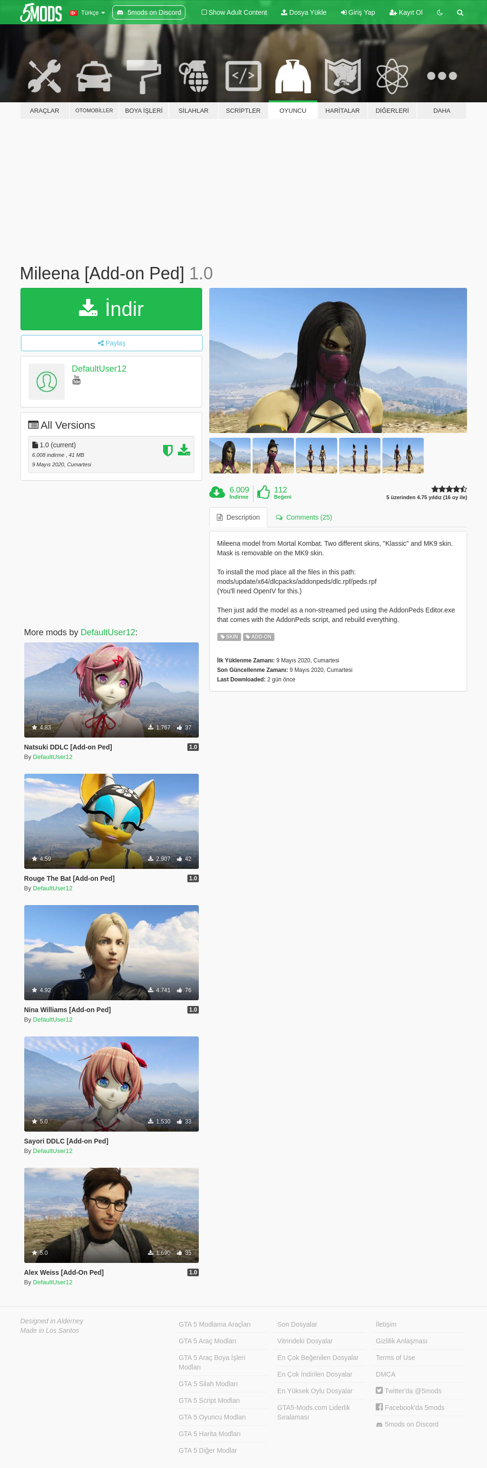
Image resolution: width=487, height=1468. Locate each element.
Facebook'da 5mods (410, 1407)
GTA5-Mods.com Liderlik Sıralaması (313, 1412)
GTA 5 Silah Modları (208, 1384)
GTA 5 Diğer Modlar (208, 1450)
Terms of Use (395, 1357)
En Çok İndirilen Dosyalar (314, 1374)
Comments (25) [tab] (304, 517)
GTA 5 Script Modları (209, 1400)
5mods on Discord (407, 1424)
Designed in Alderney (52, 1321)
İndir (111, 309)
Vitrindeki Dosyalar (304, 1341)
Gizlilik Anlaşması (402, 1341)
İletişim (386, 1324)
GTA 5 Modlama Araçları (215, 1324)
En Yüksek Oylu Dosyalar (314, 1391)
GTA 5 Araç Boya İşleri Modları (212, 1362)
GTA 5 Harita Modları (210, 1434)
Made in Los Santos (49, 1330)
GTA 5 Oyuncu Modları (212, 1417)
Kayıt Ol (406, 12)
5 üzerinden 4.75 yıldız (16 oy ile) (427, 497)
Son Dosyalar (297, 1324)
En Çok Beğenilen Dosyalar (318, 1357)
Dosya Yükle (303, 12)
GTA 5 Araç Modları (207, 1341)
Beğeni (283, 497)
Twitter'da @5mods (408, 1391)
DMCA (385, 1374)
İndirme (239, 497)
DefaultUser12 (99, 369)
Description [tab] (238, 517)
